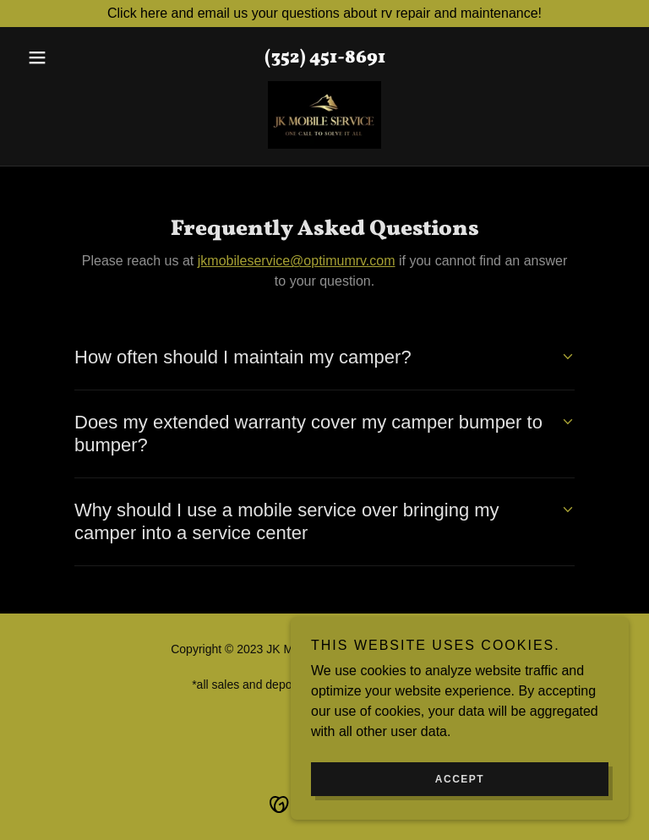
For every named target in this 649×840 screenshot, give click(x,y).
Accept (459, 779)
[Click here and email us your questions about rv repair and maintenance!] (324, 13)
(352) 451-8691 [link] (325, 58)
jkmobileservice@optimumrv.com (296, 261)
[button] (66, 57)
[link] (324, 115)
